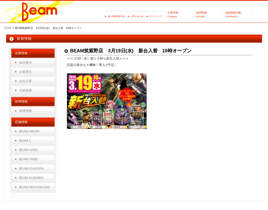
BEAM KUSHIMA (31, 178)
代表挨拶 (25, 90)
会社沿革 (25, 81)
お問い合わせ (137, 16)
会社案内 (25, 62)
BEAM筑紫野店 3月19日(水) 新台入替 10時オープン (131, 50)
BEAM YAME (28, 159)
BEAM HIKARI (29, 131)
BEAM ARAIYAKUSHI (34, 187)
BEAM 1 (25, 140)
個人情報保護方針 (116, 16)
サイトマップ (155, 16)
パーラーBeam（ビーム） (39, 12)
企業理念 (25, 72)
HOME (8, 28)
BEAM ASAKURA (31, 168)
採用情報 (25, 111)
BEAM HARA (28, 150)
